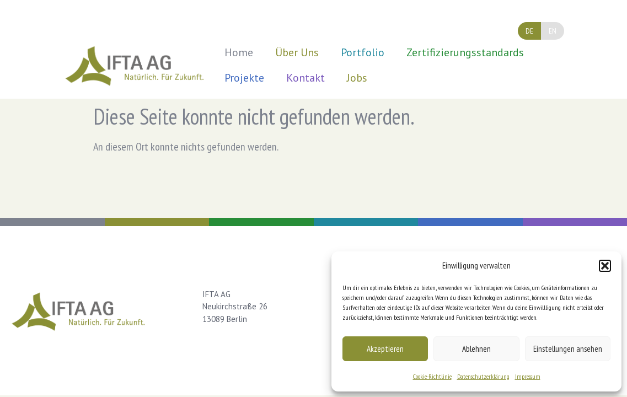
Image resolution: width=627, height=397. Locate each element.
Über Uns (297, 52)
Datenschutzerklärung (483, 376)
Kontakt (305, 78)
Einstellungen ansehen (567, 349)
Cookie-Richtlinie (432, 376)
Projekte (244, 78)
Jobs (357, 78)
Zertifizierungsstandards (465, 52)
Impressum (527, 376)
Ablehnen (476, 349)
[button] (604, 265)
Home (238, 52)
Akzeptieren (385, 349)
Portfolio (362, 52)
